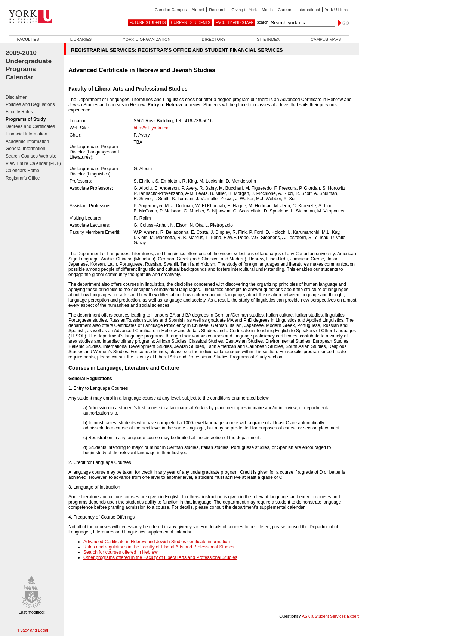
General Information (25, 148)
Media (267, 9)
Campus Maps (326, 39)
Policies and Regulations (30, 104)
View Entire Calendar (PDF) (33, 163)
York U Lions (336, 9)
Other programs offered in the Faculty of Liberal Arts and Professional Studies (160, 557)
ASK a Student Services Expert (330, 616)
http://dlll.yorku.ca (151, 128)
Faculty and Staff (234, 23)
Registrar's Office (23, 178)
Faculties (28, 39)
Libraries (81, 39)
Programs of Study (26, 119)
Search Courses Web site (31, 156)
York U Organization (146, 39)
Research (217, 9)
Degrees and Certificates (30, 126)
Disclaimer (16, 97)
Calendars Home (22, 170)
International (308, 9)
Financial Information (26, 134)
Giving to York (244, 9)
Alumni (197, 9)
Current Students (190, 23)
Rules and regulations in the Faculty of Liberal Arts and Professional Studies (158, 547)
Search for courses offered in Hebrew (120, 552)
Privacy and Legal (31, 630)
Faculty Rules (19, 111)
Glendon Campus (171, 9)
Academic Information (27, 141)
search (262, 22)
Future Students (147, 23)
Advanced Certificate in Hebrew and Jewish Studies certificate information (156, 541)
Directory (213, 39)
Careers (285, 9)
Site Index (268, 39)
